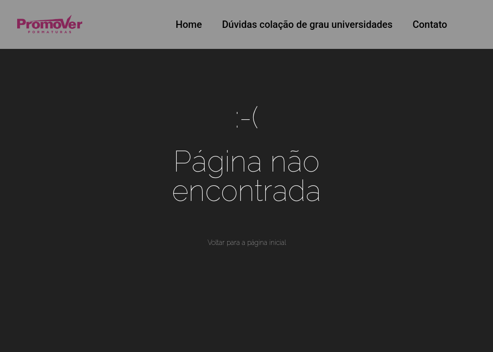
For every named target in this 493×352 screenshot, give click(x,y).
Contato (430, 24)
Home (189, 24)
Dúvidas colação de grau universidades (307, 24)
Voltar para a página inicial (247, 242)
